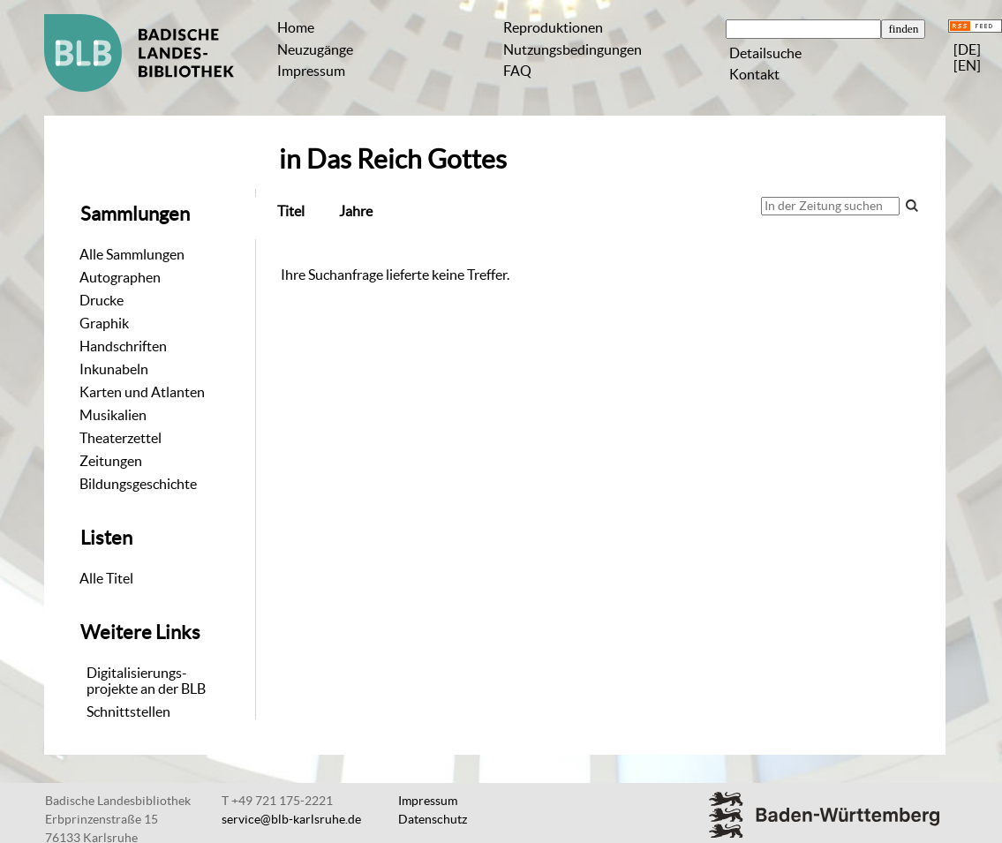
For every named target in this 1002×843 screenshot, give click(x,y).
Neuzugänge (315, 49)
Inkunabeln (113, 369)
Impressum (311, 71)
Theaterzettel (120, 438)
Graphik (104, 323)
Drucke (101, 300)
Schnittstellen (128, 711)
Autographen (120, 277)
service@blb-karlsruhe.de (291, 819)
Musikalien (113, 415)
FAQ (517, 71)
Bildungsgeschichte (138, 484)
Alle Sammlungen (132, 254)
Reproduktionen (553, 27)
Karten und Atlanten (142, 392)
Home (295, 27)
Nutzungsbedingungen (572, 49)
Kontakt (754, 74)
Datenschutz (432, 819)
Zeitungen (110, 461)
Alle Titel (106, 578)
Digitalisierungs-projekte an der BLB (146, 680)
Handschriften (123, 346)
